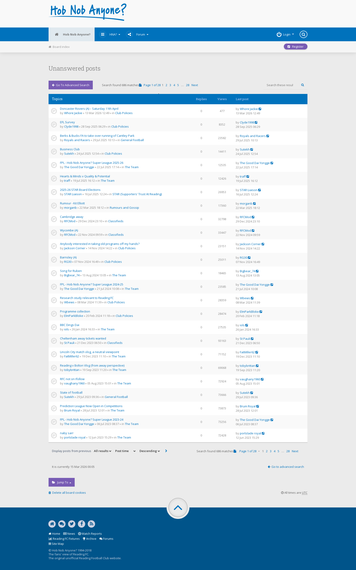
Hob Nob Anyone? (72, 34)
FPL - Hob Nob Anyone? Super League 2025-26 (91, 163)
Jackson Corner (74, 248)
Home (54, 534)
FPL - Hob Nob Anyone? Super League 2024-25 (91, 284)
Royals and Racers (77, 140)
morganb (70, 208)
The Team (132, 167)
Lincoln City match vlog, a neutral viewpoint (89, 352)
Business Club (70, 149)
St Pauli (69, 343)
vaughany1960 (74, 383)
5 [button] (178, 85)
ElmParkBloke (73, 316)
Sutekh (69, 153)
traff (67, 180)
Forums (106, 539)
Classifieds (115, 221)
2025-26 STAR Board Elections (80, 190)
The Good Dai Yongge (79, 167)
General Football (132, 140)
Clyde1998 (71, 126)
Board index (59, 47)
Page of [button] (150, 85)
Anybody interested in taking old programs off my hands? (100, 244)
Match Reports (90, 534)
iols (66, 329)
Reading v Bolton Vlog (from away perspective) (92, 365)
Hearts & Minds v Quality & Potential (85, 176)
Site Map (56, 544)
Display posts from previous (82, 451)
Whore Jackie (73, 113)
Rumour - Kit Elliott (72, 203)
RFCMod (69, 221)
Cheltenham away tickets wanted (83, 338)
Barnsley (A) (68, 257)
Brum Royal (72, 410)
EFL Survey (67, 122)
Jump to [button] (61, 482)
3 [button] (170, 85)
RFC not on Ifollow (72, 379)
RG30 (67, 262)
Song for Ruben (71, 271)
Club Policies (124, 113)
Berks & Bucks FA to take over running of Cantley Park (97, 136)
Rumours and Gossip (124, 208)
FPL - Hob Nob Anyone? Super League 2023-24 (91, 419)
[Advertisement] (221, 13)
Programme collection (75, 311)
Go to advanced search (70, 85)
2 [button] (166, 85)
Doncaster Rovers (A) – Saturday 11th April (89, 109)
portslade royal (74, 437)
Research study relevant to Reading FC (87, 298)
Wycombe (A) (69, 230)
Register (295, 47)
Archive (89, 539)
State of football (71, 392)
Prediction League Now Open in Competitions (91, 406)
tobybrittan (71, 370)
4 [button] (174, 85)
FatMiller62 (71, 356)
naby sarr (67, 433)
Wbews (69, 302)
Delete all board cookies (67, 493)
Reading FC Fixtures (64, 539)
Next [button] (195, 85)
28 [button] (187, 85)
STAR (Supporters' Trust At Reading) (137, 194)
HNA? (110, 34)
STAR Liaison (73, 194)
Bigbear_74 (71, 275)
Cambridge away (71, 217)
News (69, 534)
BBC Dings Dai (69, 325)
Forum (138, 34)
